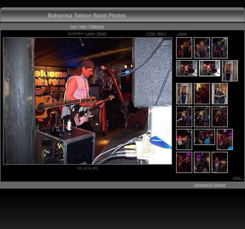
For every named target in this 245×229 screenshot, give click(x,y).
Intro (73, 26)
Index (83, 26)
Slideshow (97, 26)
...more (182, 33)
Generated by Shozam (210, 185)
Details (102, 33)
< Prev (151, 33)
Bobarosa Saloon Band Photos (87, 15)
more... (238, 178)
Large (90, 33)
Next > (162, 33)
